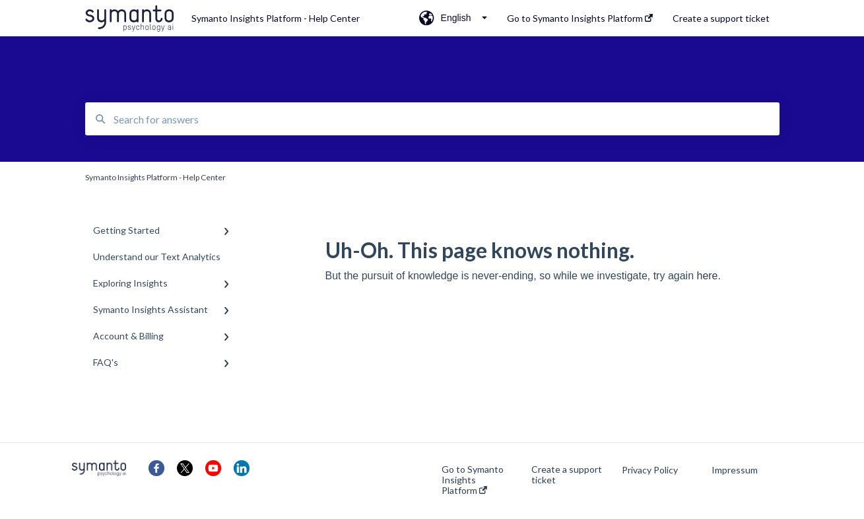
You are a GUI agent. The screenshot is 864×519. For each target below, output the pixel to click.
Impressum (735, 470)
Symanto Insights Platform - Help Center (275, 18)
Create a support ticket (566, 474)
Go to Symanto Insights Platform (473, 480)
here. (708, 275)
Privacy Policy (650, 470)
